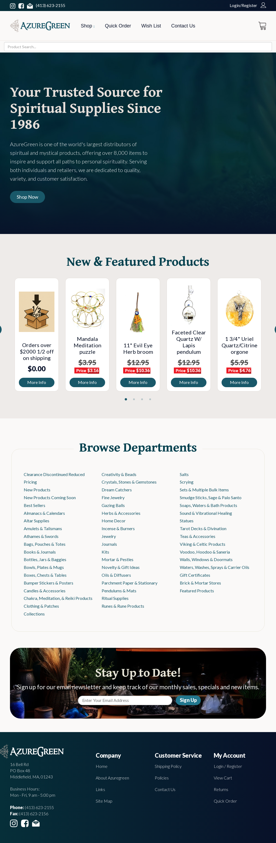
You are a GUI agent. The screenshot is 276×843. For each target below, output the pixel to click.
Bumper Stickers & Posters (48, 582)
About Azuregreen (112, 777)
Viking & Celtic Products (202, 544)
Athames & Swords (41, 536)
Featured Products (197, 590)
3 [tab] (142, 399)
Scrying (187, 481)
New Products (37, 489)
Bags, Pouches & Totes (44, 544)
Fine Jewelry (113, 497)
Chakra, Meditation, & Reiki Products (58, 598)
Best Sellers (34, 505)
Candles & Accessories (44, 590)
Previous (7, 336)
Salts (184, 474)
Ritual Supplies (115, 598)
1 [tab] (126, 399)
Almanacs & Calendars (44, 513)
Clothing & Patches (41, 605)
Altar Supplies (36, 520)
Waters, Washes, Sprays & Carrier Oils (214, 567)
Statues (187, 520)
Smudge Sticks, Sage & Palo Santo (211, 497)
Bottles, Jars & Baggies (45, 559)
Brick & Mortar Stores (200, 582)
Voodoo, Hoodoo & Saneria (205, 551)
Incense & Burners (118, 528)
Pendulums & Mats (119, 590)
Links (100, 789)
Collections (34, 613)
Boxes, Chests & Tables (45, 575)
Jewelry (109, 536)
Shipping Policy (168, 766)
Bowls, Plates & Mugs (44, 567)
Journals (109, 544)
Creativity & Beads (119, 474)
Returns (221, 789)
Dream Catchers (117, 489)
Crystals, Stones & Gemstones (129, 481)
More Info (36, 382)
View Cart (223, 777)
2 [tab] (134, 399)
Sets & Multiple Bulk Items (204, 489)
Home (102, 766)
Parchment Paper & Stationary (129, 582)
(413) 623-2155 (50, 5)
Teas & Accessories (197, 536)
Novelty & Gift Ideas (121, 567)
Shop (88, 26)
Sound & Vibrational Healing (206, 513)
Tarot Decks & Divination (203, 528)
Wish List (151, 26)
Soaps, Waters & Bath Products (208, 505)
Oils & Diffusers (116, 575)
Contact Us (183, 26)
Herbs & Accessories (121, 513)
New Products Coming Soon (50, 497)
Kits (105, 551)
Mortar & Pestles (117, 559)
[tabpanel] (37, 334)
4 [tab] (150, 399)
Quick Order (118, 26)
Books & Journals (40, 551)
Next (268, 336)
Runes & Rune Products (123, 605)
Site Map (104, 800)
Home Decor (114, 520)
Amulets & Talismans (43, 528)
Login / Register (228, 766)
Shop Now (27, 197)
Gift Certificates (195, 575)
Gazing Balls (113, 505)
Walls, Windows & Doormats (206, 559)
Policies (162, 777)
